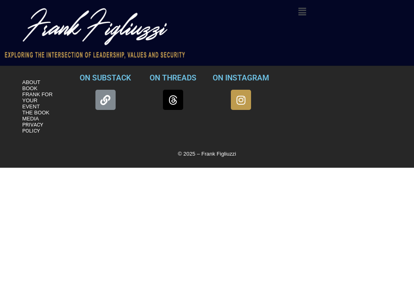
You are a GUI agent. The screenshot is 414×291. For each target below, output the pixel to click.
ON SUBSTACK (105, 77)
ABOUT (31, 82)
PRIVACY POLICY (32, 128)
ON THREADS (173, 77)
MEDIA (30, 119)
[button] (302, 11)
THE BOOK (35, 113)
